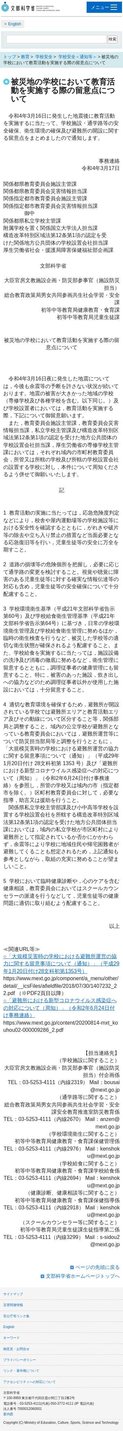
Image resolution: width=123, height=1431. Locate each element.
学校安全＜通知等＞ (77, 56)
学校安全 (43, 56)
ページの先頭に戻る (97, 1267)
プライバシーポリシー (19, 1360)
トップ (9, 56)
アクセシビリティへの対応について (29, 1382)
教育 (25, 56)
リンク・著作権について (21, 1370)
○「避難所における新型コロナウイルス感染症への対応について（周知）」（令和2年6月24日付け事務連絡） (60, 1008)
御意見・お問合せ (16, 1349)
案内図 (8, 1414)
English (14, 24)
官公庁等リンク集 (16, 1316)
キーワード (11, 1338)
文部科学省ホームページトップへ (83, 1276)
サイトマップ (13, 1294)
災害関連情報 (13, 1305)
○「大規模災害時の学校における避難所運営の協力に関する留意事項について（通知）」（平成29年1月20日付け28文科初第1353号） (61, 964)
